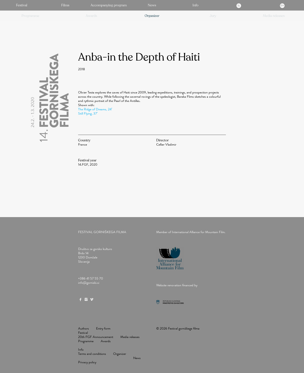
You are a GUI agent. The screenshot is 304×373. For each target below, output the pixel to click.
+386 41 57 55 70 (90, 278)
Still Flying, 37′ (88, 113)
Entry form (103, 328)
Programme (86, 341)
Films (65, 5)
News (152, 5)
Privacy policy (87, 362)
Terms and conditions (92, 353)
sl (239, 5)
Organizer (119, 353)
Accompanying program (109, 5)
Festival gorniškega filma (102, 232)
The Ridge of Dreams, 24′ (95, 109)
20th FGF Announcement (95, 336)
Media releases (130, 336)
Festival (21, 5)
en (282, 5)
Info (195, 5)
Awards (106, 341)
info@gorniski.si (88, 282)
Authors (83, 328)
